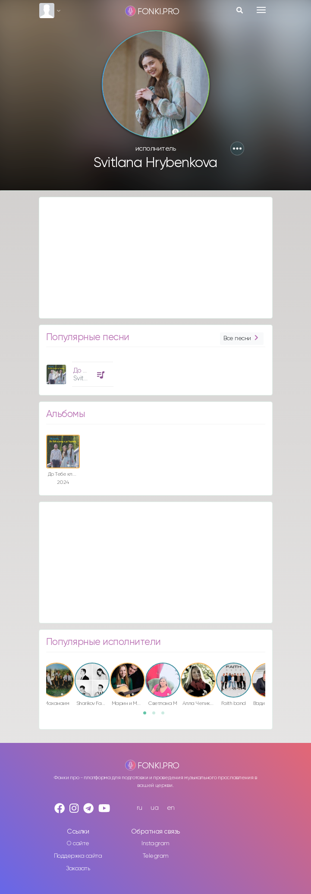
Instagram (155, 843)
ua (154, 808)
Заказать (78, 869)
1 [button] (147, 715)
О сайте (77, 843)
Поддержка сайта (78, 856)
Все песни (241, 338)
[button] (237, 148)
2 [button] (156, 715)
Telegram (156, 856)
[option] (78, 371)
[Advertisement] (155, 257)
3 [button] (165, 715)
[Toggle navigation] (261, 10)
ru (139, 808)
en (171, 808)
